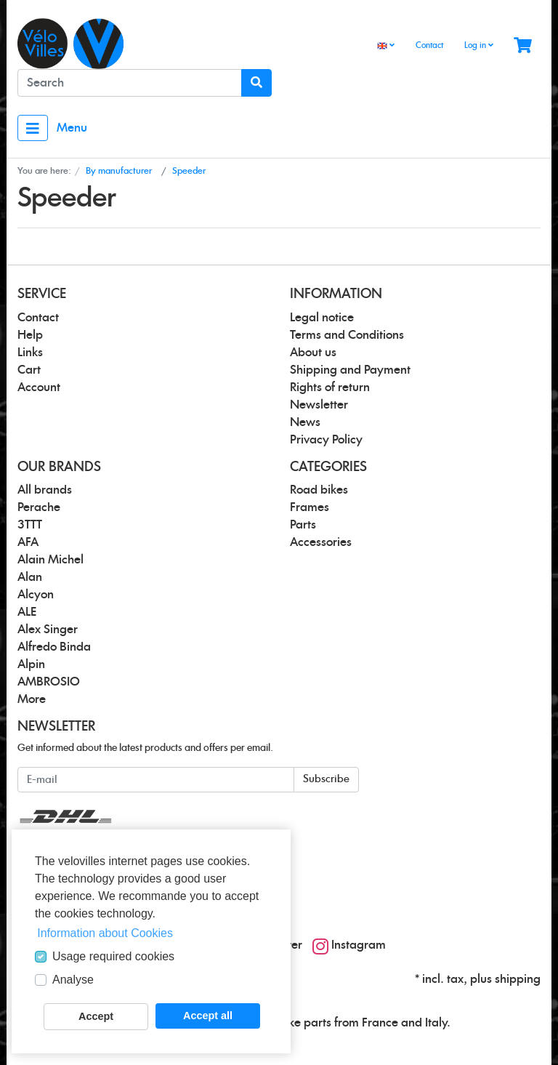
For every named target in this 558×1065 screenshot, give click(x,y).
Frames (309, 507)
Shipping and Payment (350, 370)
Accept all (207, 1015)
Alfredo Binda (54, 647)
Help (30, 335)
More (31, 699)
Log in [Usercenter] (478, 45)
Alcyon (35, 594)
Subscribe (326, 779)
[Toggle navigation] (32, 128)
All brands (44, 490)
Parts (303, 525)
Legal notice (322, 317)
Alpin (31, 664)
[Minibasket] (523, 46)
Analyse (73, 979)
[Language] (385, 46)
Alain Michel (50, 560)
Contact (429, 45)
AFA (28, 542)
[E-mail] (155, 779)
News (305, 422)
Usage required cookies (113, 956)
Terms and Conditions (347, 335)
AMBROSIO (48, 682)
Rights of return (330, 387)
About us (313, 352)
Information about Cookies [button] (105, 933)
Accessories (321, 542)
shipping (518, 979)
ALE (26, 612)
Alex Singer (47, 629)
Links (30, 352)
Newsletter (319, 405)
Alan (29, 577)
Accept (95, 1016)
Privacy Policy (326, 440)
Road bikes (319, 490)
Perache (38, 507)
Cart (29, 370)
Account (38, 387)
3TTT (29, 525)
